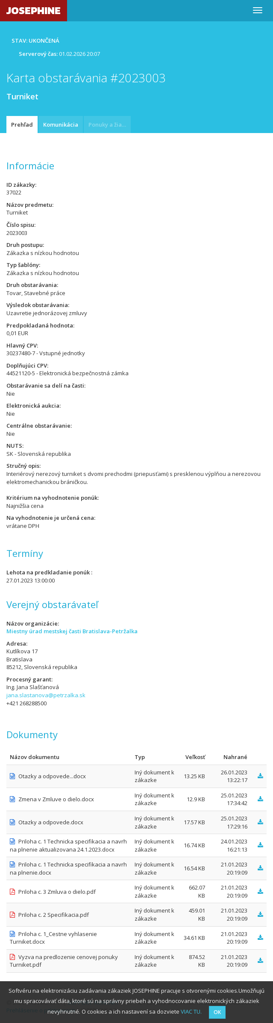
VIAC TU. (191, 1011)
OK (217, 1012)
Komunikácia (60, 124)
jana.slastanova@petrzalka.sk (45, 695)
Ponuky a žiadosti (109, 124)
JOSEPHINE (33, 10)
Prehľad (22, 124)
